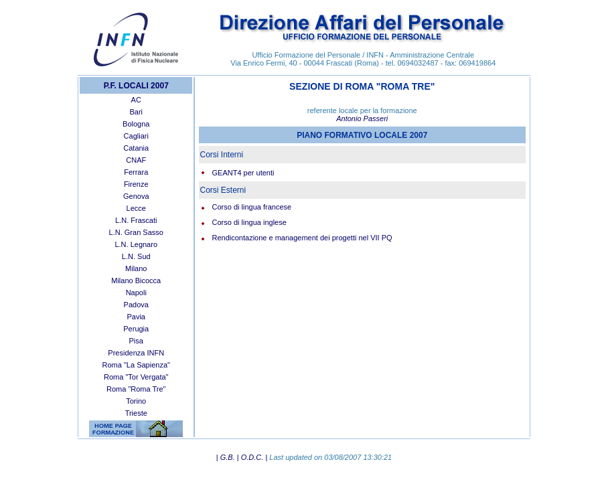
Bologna (136, 124)
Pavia (136, 317)
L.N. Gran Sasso (136, 232)
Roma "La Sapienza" (136, 365)
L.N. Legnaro (136, 244)
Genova (136, 196)
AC (136, 100)
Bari (136, 112)
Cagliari (136, 136)
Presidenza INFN (136, 353)
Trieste (136, 413)
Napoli (136, 293)
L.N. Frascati (136, 220)
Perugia (136, 329)
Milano (136, 268)
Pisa (136, 341)
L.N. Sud (136, 256)
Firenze (136, 184)
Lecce (136, 208)
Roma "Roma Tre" (136, 389)
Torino (136, 401)
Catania (136, 148)
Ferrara (136, 172)
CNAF (136, 160)
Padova (136, 305)
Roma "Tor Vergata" (136, 377)
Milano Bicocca (136, 280)
